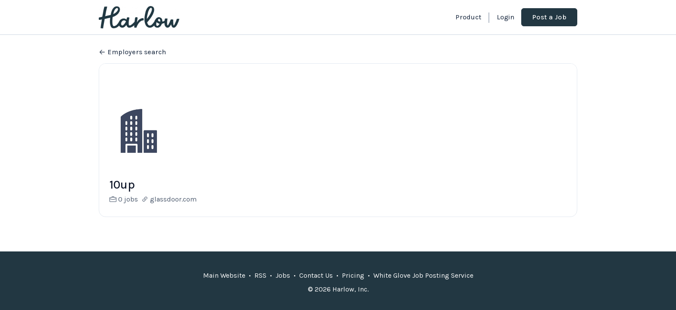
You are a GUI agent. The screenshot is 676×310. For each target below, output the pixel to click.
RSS (260, 275)
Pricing (353, 275)
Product (468, 17)
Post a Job (549, 17)
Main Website (224, 275)
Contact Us (316, 275)
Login (505, 17)
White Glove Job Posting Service (423, 275)
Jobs (282, 275)
